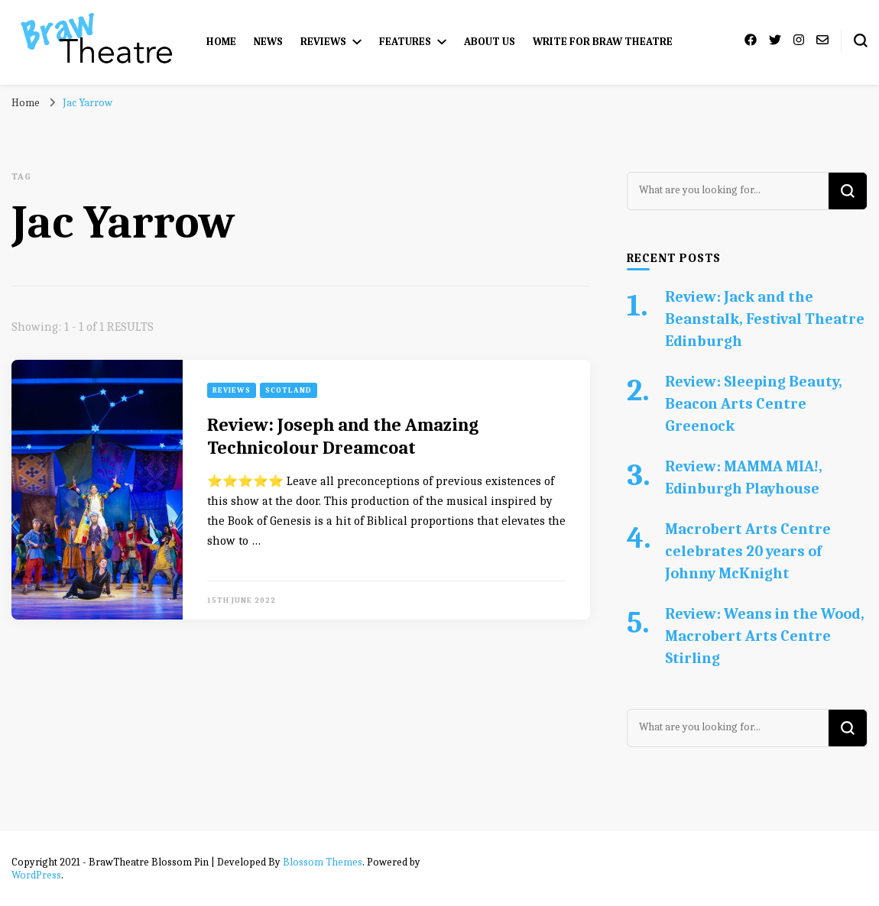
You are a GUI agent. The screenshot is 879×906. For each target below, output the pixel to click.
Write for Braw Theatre (603, 41)
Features (405, 41)
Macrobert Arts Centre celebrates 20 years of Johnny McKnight (748, 551)
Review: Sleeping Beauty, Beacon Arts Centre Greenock (753, 404)
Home (221, 41)
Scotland (288, 390)
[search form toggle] (861, 40)
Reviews (323, 41)
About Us (489, 41)
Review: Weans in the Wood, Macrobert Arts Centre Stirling (764, 636)
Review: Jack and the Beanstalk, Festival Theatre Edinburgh (764, 319)
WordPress (36, 875)
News (268, 41)
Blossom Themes (322, 862)
